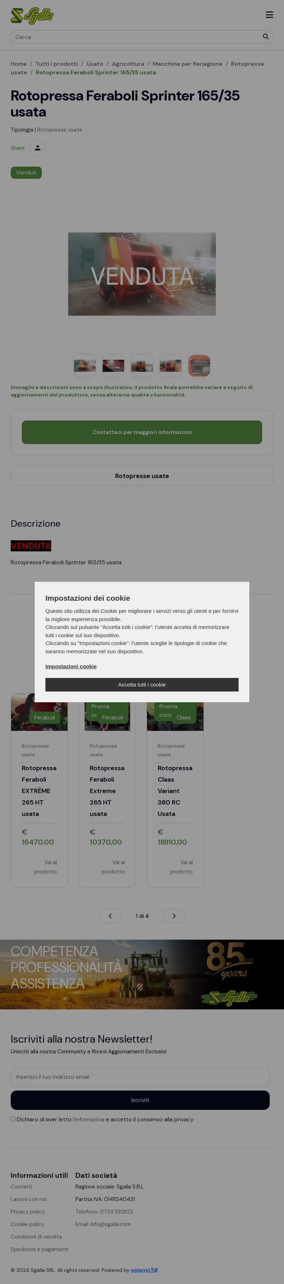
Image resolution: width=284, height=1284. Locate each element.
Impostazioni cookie (71, 666)
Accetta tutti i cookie (142, 685)
